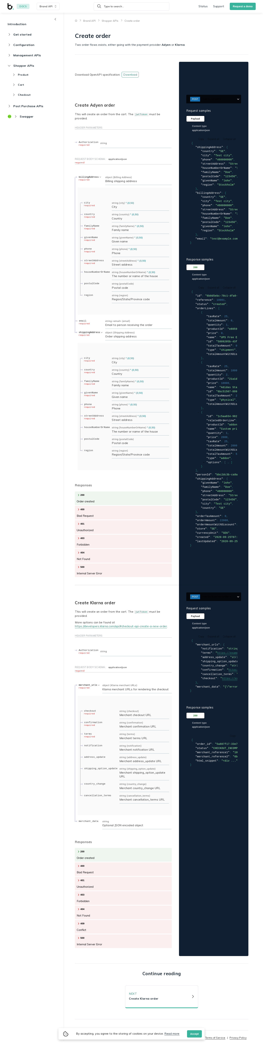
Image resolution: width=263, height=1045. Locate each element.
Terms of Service (215, 1037)
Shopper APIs (110, 20)
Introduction (17, 24)
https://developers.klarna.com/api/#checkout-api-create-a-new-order (121, 626)
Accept (194, 1033)
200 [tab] (195, 268)
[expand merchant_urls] (89, 685)
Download (130, 74)
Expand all (213, 139)
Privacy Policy (238, 1037)
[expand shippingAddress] (91, 332)
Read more (172, 1033)
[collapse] (193, 147)
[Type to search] (131, 6)
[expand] (204, 463)
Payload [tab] (195, 118)
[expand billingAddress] (90, 177)
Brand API (89, 20)
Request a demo (243, 6)
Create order (132, 20)
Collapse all (229, 139)
